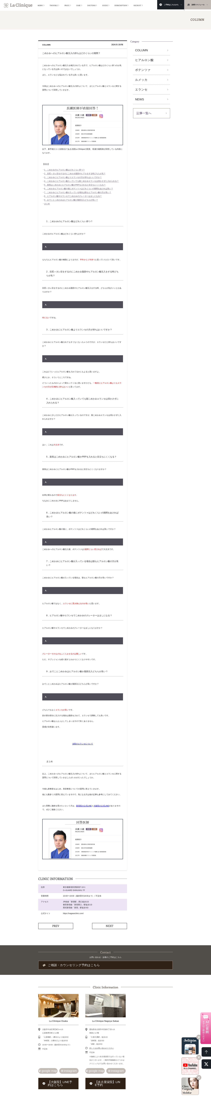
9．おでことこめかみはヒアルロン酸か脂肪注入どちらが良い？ (71, 200)
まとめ (47, 204)
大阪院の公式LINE (101, 806)
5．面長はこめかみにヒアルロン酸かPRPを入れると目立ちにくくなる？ (75, 185)
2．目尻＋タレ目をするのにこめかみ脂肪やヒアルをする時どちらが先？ (74, 173)
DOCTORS (91, 5)
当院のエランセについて (82, 744)
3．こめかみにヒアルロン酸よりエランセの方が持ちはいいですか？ (73, 177)
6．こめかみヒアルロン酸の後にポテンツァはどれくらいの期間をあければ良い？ (78, 189)
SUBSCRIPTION (121, 5)
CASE (78, 5)
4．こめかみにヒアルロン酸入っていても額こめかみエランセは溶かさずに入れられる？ (81, 181)
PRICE (66, 5)
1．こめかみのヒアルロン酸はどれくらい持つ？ (64, 170)
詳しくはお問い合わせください (101, 1047)
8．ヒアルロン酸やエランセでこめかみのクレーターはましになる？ (73, 196)
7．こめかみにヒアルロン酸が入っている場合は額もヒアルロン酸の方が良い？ (77, 192)
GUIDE (105, 5)
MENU (40, 5)
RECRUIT (137, 5)
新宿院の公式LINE (84, 806)
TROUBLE (53, 5)
